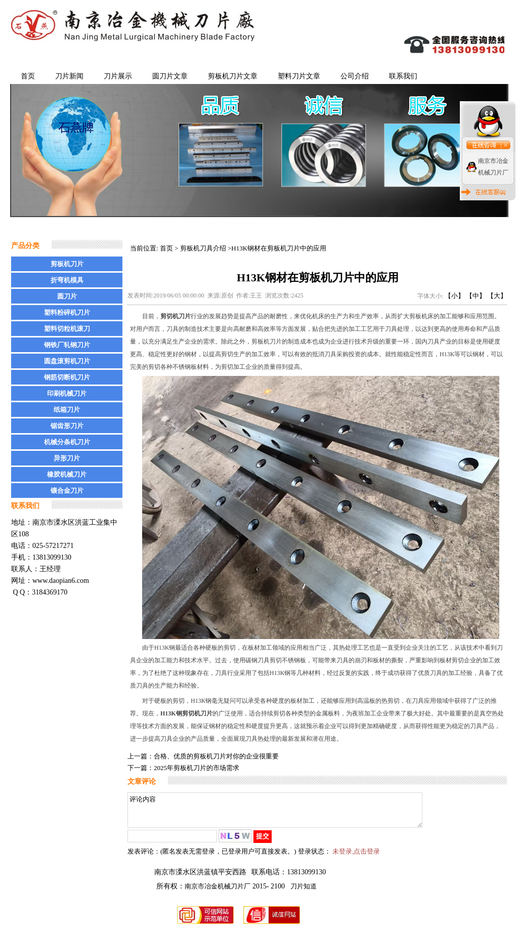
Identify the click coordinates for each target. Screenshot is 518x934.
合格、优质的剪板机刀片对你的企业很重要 (216, 756)
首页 (28, 76)
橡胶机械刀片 (67, 474)
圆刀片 (67, 296)
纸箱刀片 (67, 409)
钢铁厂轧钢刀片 (67, 345)
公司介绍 (354, 76)
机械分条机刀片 (67, 442)
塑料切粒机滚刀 (67, 328)
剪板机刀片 (67, 264)
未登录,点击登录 (356, 857)
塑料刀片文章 (299, 76)
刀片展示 (118, 76)
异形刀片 (67, 458)
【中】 (476, 296)
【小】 (454, 296)
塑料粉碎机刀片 (67, 312)
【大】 (497, 296)
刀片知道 (303, 892)
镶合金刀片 (67, 490)
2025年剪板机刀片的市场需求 (196, 768)
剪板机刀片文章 (232, 76)
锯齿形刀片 (67, 426)
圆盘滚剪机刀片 (67, 361)
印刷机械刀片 (67, 393)
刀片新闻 (69, 76)
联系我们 (403, 76)
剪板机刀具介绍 (203, 248)
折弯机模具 (67, 280)
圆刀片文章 (170, 76)
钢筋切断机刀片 (67, 377)
